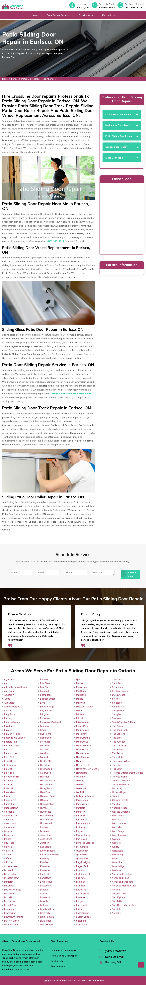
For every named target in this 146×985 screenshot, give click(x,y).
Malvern (80, 683)
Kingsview (45, 866)
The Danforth (118, 734)
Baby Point (9, 714)
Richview (80, 878)
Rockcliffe (81, 889)
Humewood (46, 823)
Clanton (8, 854)
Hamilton (44, 776)
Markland (81, 695)
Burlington (9, 804)
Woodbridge (118, 866)
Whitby (115, 847)
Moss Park (81, 734)
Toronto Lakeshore (121, 780)
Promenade (82, 847)
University (117, 788)
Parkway (80, 815)
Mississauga (82, 722)
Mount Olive (82, 741)
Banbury (8, 718)
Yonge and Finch (120, 878)
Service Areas (58, 966)
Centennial (9, 827)
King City (44, 858)
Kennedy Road (47, 850)
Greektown (45, 765)
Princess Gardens (85, 843)
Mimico (80, 714)
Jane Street (46, 839)
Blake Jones (10, 765)
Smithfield (117, 683)
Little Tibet (45, 920)
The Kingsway (119, 745)
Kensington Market (49, 854)
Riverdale (80, 881)
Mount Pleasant (84, 745)
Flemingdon (46, 737)
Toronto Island (119, 776)
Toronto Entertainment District (127, 772)
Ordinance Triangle (85, 796)
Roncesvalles (83, 893)
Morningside (82, 730)
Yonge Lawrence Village (124, 885)
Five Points (45, 734)
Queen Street (82, 850)
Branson (8, 784)
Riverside (80, 885)
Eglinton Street (47, 698)
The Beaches (118, 726)
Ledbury (44, 905)
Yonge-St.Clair (119, 893)
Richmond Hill (83, 874)
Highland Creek (48, 796)
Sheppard (81, 920)
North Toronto (83, 765)
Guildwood (45, 772)
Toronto (116, 796)
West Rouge (118, 831)
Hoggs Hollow (47, 804)
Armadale (9, 702)
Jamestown (46, 835)
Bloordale (9, 772)
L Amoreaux (46, 881)
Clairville (8, 850)
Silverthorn (117, 679)
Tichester (117, 769)
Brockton (8, 796)
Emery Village (47, 706)
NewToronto (82, 757)
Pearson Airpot (83, 823)
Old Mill (80, 792)
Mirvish (80, 718)
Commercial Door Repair (63, 950)
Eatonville (45, 691)
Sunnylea (116, 714)
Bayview (8, 730)
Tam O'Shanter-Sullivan (124, 722)
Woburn (116, 858)
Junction (44, 843)
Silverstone (81, 924)
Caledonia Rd (11, 815)
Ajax (6, 683)
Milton (79, 710)
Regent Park (82, 866)
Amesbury (9, 695)
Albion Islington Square (16, 687)
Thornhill (116, 765)
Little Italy (45, 913)
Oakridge (80, 780)
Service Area (86, 15)
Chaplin (8, 831)
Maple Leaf (81, 687)
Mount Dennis (83, 737)
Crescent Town (11, 878)
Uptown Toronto (120, 800)
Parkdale (80, 808)
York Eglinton (118, 897)
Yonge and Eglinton (122, 874)
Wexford (116, 843)
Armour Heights (12, 706)
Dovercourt (9, 909)
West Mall (117, 827)
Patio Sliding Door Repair (64, 955)
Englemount (46, 710)
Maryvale (80, 702)
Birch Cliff (9, 757)
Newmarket (82, 749)
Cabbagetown (11, 808)
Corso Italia (10, 874)
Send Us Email (107, 7)
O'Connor (81, 776)
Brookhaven (10, 800)
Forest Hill (45, 741)
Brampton (9, 780)
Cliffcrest (8, 858)
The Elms (117, 737)
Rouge (79, 901)
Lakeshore (45, 885)
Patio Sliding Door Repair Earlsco (38, 78)
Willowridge (118, 854)
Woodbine (117, 862)
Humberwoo (46, 819)
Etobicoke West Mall (50, 722)
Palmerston (82, 800)
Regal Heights (83, 862)
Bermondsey (10, 753)
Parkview (80, 811)
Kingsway (45, 870)
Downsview (10, 913)
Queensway (82, 858)
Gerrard (44, 749)
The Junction (118, 741)
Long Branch (46, 924)
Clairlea (8, 847)
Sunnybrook (118, 710)
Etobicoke (45, 718)
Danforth (8, 881)
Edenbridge (46, 695)
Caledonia (9, 811)
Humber (44, 808)
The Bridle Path (120, 730)
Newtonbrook (83, 753)
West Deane (118, 815)
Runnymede (82, 905)
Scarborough (82, 913)
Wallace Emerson (121, 811)
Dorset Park (10, 905)
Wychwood (117, 870)
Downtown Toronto (13, 917)
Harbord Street (47, 780)
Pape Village (82, 804)
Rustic (79, 909)
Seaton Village (83, 917)
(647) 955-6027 (133, 7)
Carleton (8, 819)
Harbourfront (46, 784)
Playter (79, 831)
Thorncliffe (117, 757)
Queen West (82, 854)
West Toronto (119, 835)
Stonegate (117, 702)
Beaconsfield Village (14, 737)
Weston (116, 839)
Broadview (9, 792)
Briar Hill (8, 788)
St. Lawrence (118, 695)
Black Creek (10, 761)
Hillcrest (44, 800)
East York (45, 687)
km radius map (122, 218)
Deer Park (9, 893)
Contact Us (108, 15)
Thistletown (118, 753)
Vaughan (116, 804)
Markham (81, 691)
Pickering (81, 827)
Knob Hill (44, 874)
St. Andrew (117, 687)
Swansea (116, 718)
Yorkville (116, 913)
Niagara (80, 761)
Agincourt (9, 679)
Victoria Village (119, 808)
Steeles (116, 698)
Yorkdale (116, 909)
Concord (8, 870)
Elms (42, 702)
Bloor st (8, 769)
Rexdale (80, 870)
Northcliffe (81, 772)
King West (45, 862)
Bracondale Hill (11, 776)
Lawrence (45, 897)
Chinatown (9, 835)
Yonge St (116, 889)
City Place (9, 843)
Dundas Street (11, 924)
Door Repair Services (58, 15)
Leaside (44, 901)
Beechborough (11, 745)
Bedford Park (10, 741)
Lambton (44, 889)
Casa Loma (10, 823)
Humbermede (47, 815)
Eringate (44, 714)
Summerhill (118, 706)
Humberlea (45, 811)
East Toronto (46, 683)
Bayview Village (12, 734)
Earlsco (15, 78)
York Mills (117, 901)
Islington (44, 831)
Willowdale (117, 850)
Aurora (7, 710)
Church (7, 839)
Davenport (9, 885)
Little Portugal (47, 917)
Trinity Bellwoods (121, 784)
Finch (43, 730)
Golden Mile (46, 761)
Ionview (44, 827)
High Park (45, 792)
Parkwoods (82, 819)
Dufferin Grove (11, 920)
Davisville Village (12, 889)
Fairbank (44, 726)
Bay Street (9, 726)
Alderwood (9, 691)
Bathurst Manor (12, 722)
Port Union (81, 839)
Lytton (79, 679)
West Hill (116, 819)
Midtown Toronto (84, 706)
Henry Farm (46, 788)
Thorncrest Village (121, 761)
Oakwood (81, 788)
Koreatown (45, 878)
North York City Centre (87, 769)
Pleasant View (83, 835)
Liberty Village (47, 909)
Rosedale (81, 897)
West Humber (119, 823)
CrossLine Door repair (92, 980)
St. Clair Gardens (120, 691)
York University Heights (124, 905)
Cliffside (8, 862)
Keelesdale (45, 847)
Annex (7, 698)
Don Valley (9, 901)
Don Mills (9, 897)
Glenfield (44, 757)
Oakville (80, 784)
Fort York (44, 745)
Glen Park (45, 753)
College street (11, 866)
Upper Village (119, 792)
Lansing (44, 893)
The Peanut (118, 749)
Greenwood (46, 769)
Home (35, 15)
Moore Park (82, 726)
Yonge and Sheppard (122, 881)
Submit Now (130, 574)
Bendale (8, 749)
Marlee (79, 698)
